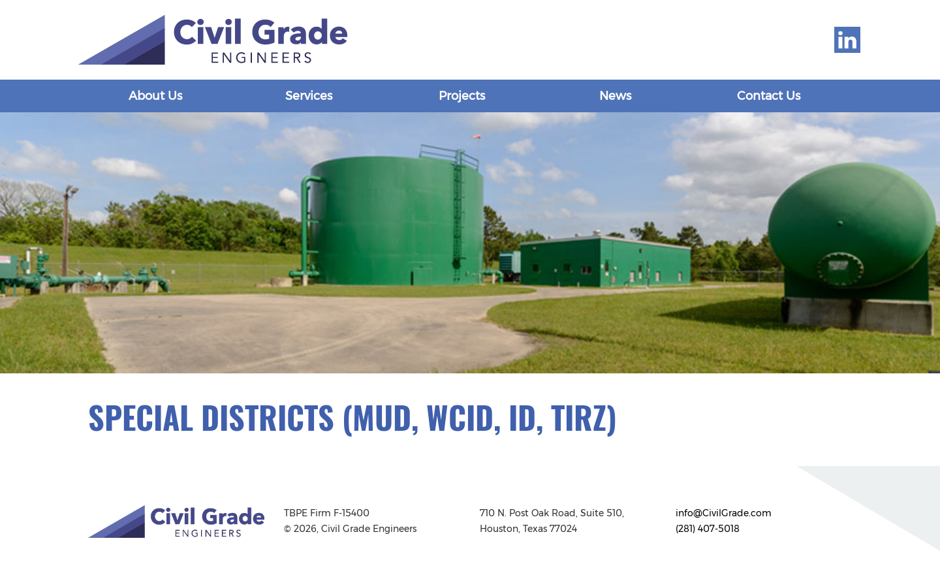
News (615, 96)
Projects (462, 96)
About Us (155, 96)
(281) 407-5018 (708, 529)
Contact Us (768, 96)
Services (308, 96)
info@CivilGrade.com (724, 513)
